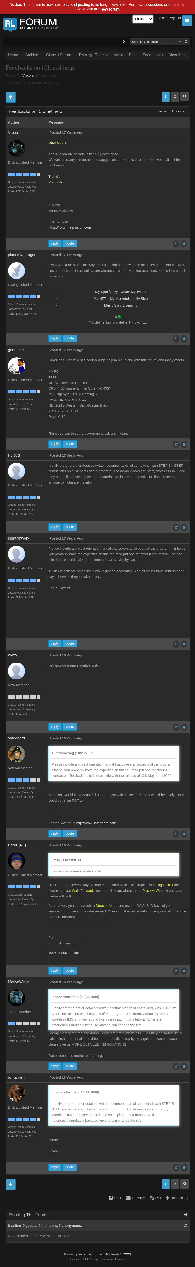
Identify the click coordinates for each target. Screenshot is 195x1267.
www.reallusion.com (63, 953)
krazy (12, 655)
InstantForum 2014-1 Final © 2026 (104, 1254)
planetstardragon (22, 255)
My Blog (141, 298)
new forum (110, 9)
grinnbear (16, 350)
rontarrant (16, 1077)
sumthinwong (19, 538)
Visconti (28, 75)
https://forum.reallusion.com (69, 227)
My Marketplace (122, 298)
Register (174, 18)
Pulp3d (14, 455)
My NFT (100, 298)
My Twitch (138, 292)
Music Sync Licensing (120, 305)
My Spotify (103, 292)
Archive (31, 55)
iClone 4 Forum (58, 55)
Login (160, 18)
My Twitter (121, 292)
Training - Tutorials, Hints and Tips (106, 55)
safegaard (16, 738)
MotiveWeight (19, 982)
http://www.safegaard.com (96, 823)
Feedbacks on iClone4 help (166, 55)
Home (13, 55)
